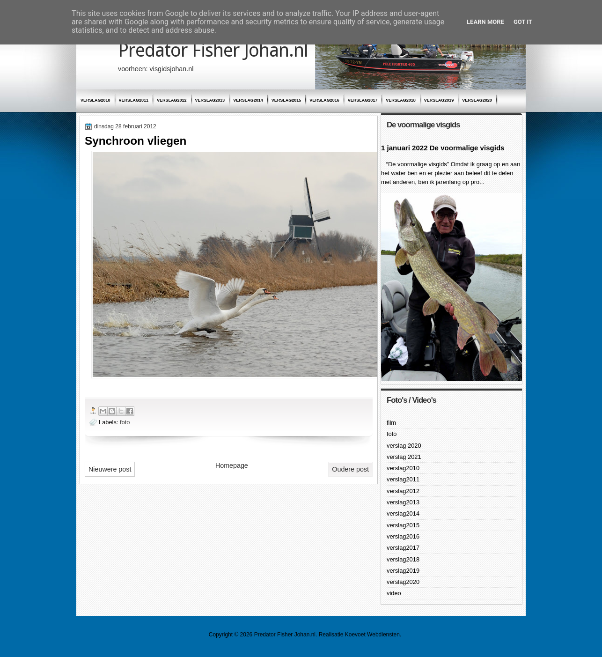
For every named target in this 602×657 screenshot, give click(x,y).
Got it (523, 21)
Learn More (485, 21)
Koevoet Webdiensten (372, 634)
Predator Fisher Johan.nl (213, 50)
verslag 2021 (404, 456)
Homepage (231, 465)
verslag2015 (286, 100)
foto (125, 422)
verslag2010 (95, 100)
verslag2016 (324, 100)
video (394, 593)
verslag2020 (477, 100)
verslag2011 (134, 100)
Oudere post (350, 469)
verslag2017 (363, 100)
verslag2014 (248, 100)
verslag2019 (439, 100)
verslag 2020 (404, 445)
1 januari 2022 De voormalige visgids (442, 148)
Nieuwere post (109, 469)
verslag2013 (210, 100)
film (391, 422)
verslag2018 (401, 100)
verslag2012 (172, 100)
